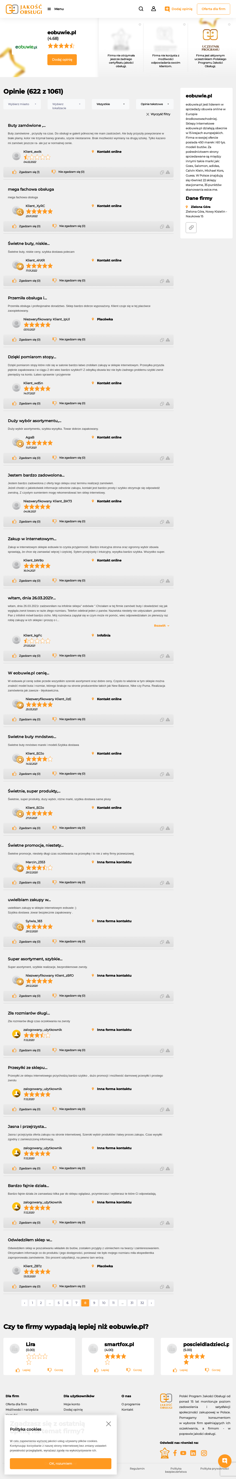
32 (142, 1303)
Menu (59, 9)
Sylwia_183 (34, 921)
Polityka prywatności (214, 1468)
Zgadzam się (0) (29, 226)
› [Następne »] (151, 1303)
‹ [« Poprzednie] (24, 1303)
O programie (130, 1404)
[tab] (31, 1396)
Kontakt (127, 1409)
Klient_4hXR (35, 260)
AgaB (30, 437)
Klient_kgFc (32, 635)
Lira (30, 1344)
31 (131, 1303)
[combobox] (22, 104)
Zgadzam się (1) (29, 172)
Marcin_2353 (35, 862)
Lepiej (26, 1370)
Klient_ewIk (32, 152)
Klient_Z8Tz (32, 1266)
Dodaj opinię (182, 9)
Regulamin (137, 1468)
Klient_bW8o (33, 560)
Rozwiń (159, 625)
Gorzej (58, 1370)
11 (113, 1303)
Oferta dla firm (213, 9)
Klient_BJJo (35, 753)
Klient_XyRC (35, 206)
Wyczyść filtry (160, 114)
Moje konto (72, 1404)
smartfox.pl (119, 1344)
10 (103, 1303)
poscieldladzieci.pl (207, 1344)
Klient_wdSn (33, 383)
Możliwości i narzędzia (22, 1409)
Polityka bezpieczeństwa (176, 1470)
